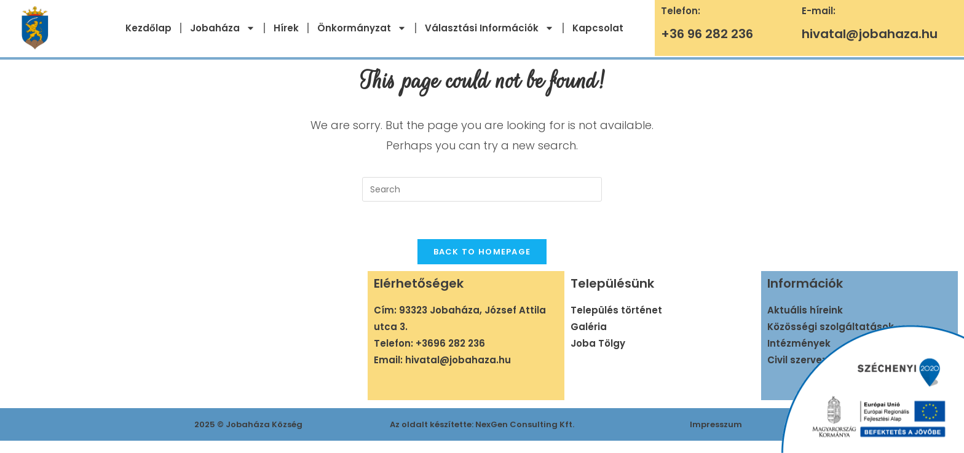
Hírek (286, 28)
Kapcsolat (597, 28)
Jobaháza (222, 28)
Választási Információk (489, 28)
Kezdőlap (148, 28)
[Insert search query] (482, 189)
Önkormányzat (361, 28)
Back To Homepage (482, 252)
